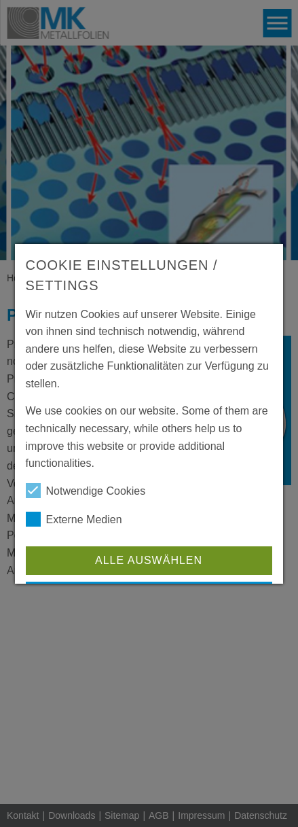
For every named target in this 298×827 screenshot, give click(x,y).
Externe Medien (74, 519)
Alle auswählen (148, 560)
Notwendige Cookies (86, 490)
